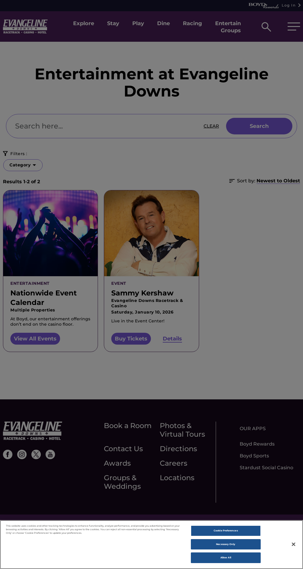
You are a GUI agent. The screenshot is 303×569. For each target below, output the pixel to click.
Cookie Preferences (226, 530)
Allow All (225, 557)
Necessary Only (225, 544)
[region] (151, 544)
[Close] (293, 544)
